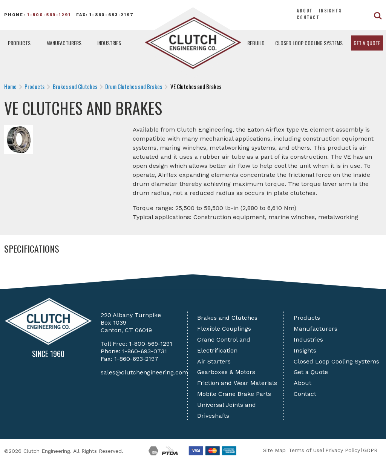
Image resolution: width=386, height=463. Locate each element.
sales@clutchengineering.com (144, 372)
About (305, 11)
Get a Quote (367, 43)
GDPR (370, 450)
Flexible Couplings (224, 328)
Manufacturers (63, 43)
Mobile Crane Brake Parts (234, 393)
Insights (330, 11)
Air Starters (214, 361)
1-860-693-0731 (144, 351)
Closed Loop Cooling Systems (309, 43)
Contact (308, 17)
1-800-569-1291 (49, 14)
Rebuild (256, 43)
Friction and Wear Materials (237, 382)
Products (19, 43)
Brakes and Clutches (227, 317)
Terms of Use (305, 450)
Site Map (274, 450)
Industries (109, 43)
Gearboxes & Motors (226, 372)
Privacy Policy (342, 450)
